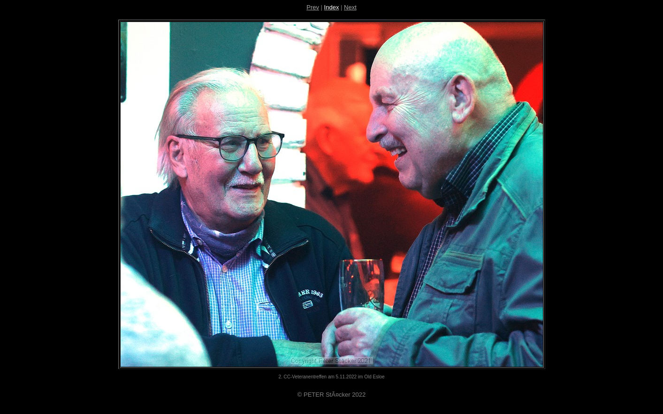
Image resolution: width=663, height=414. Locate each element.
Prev (312, 7)
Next (350, 7)
